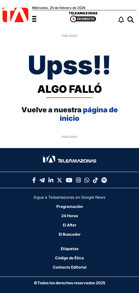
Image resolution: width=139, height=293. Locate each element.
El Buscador (70, 234)
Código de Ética (69, 257)
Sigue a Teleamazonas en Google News (69, 197)
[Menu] (37, 18)
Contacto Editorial (69, 267)
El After (69, 225)
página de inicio (89, 114)
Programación (69, 206)
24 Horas (69, 215)
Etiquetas (70, 248)
